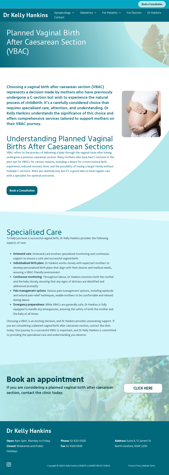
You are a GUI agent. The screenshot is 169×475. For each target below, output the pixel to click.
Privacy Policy (134, 465)
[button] (152, 4)
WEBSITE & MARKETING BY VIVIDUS (94, 465)
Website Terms (149, 465)
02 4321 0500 (78, 440)
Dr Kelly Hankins (25, 15)
